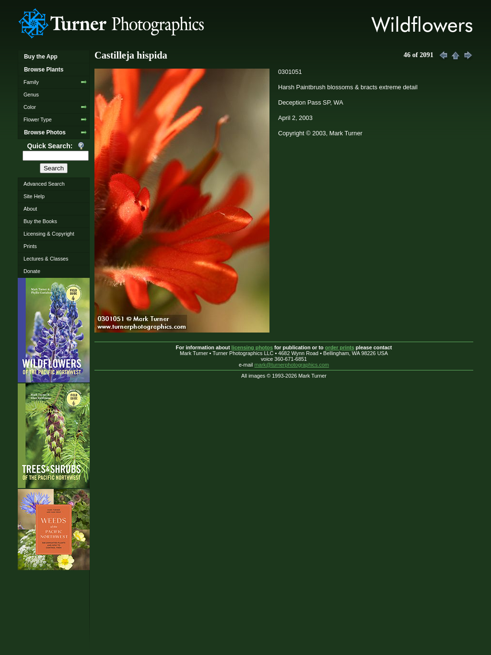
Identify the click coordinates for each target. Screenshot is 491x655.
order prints (339, 347)
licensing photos (252, 347)
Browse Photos (45, 132)
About (30, 209)
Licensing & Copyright (48, 234)
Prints (30, 246)
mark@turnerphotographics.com (292, 365)
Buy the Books (40, 221)
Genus (31, 94)
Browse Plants (43, 69)
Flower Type (37, 119)
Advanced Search (44, 184)
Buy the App (41, 56)
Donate (31, 271)
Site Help (34, 196)
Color (29, 107)
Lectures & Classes (46, 259)
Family (31, 82)
